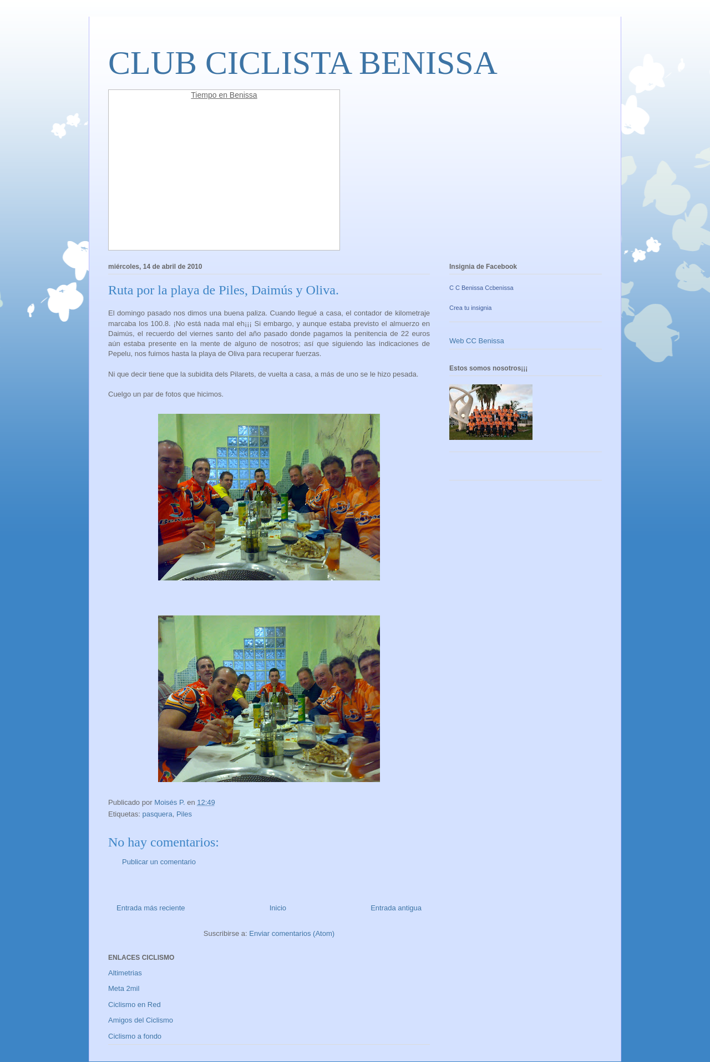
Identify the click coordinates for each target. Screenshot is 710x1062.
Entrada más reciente (150, 908)
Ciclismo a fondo (134, 1036)
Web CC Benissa (476, 341)
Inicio (278, 908)
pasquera (157, 814)
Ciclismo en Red (134, 1004)
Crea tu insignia (470, 307)
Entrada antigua (396, 908)
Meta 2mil (123, 988)
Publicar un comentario (159, 862)
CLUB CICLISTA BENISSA (303, 62)
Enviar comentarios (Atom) (291, 933)
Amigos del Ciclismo (140, 1020)
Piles (184, 814)
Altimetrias (125, 973)
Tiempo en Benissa (224, 95)
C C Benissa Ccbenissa (481, 287)
